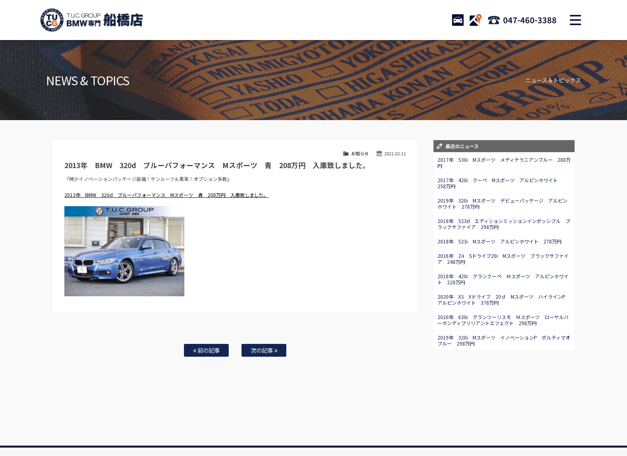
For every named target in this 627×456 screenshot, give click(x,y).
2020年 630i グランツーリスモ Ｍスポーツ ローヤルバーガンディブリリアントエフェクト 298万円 (503, 319)
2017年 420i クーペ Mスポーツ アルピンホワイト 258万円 (500, 183)
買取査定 (235, 424)
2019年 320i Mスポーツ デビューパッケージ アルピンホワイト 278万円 (502, 203)
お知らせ (360, 153)
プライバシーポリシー (481, 424)
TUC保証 (160, 424)
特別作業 (290, 424)
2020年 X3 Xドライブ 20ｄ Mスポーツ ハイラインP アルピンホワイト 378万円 (503, 299)
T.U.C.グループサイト (326, 432)
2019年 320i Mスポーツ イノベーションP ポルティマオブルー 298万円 (503, 340)
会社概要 (443, 424)
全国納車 (210, 424)
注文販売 (185, 424)
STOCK (458, 20)
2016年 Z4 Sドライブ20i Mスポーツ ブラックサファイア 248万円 (503, 258)
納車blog (290, 432)
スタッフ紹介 (352, 424)
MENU (575, 20)
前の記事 (206, 350)
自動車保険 (262, 424)
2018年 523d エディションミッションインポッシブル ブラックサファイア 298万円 (503, 223)
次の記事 (264, 350)
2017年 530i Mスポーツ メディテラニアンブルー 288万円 (504, 162)
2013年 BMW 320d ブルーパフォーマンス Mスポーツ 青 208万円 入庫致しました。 (166, 194)
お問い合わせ (319, 424)
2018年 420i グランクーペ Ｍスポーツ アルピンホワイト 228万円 (503, 279)
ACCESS (475, 20)
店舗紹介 (381, 424)
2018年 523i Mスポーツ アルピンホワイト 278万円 (499, 241)
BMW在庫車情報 (128, 424)
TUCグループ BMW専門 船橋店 (92, 20)
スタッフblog (522, 424)
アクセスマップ (412, 424)
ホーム (99, 424)
